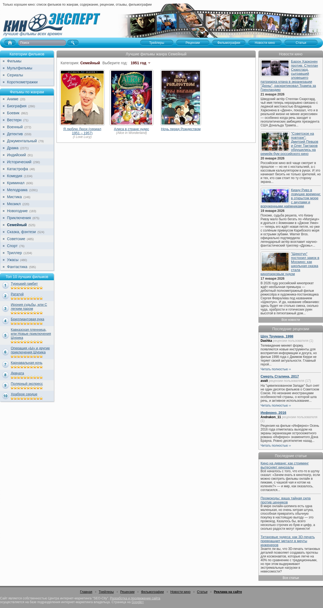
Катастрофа (17, 169)
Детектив (15, 134)
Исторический (19, 162)
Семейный (17, 225)
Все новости (291, 320)
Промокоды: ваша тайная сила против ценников (286, 500)
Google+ (138, 602)
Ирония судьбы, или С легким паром (29, 307)
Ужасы (13, 260)
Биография (16, 106)
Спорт (12, 246)
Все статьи (291, 578)
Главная (86, 592)
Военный (15, 127)
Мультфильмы (19, 68)
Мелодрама (17, 190)
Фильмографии (152, 592)
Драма (12, 148)
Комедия (14, 176)
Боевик (13, 113)
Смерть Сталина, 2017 (280, 376)
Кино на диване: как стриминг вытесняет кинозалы (285, 465)
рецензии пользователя (290, 341)
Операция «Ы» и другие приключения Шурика (30, 350)
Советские (16, 239)
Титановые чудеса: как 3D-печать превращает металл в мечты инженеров (288, 541)
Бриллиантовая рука (27, 319)
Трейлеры (106, 592)
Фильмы (14, 61)
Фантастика (17, 267)
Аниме (12, 99)
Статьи (202, 592)
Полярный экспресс (27, 384)
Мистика (14, 197)
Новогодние (17, 211)
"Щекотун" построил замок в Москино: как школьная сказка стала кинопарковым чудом (290, 264)
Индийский (16, 155)
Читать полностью (274, 369)
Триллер (14, 253)
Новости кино (180, 592)
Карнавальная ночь (27, 363)
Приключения (19, 218)
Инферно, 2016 (273, 413)
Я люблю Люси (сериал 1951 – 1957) (82, 131)
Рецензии (127, 592)
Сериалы (15, 75)
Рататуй (17, 294)
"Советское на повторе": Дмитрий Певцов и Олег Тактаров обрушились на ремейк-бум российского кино (289, 143)
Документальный (22, 141)
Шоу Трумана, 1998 (277, 336)
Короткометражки (22, 82)
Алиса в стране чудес (131, 129)
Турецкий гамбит (24, 284)
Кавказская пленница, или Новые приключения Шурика (31, 334)
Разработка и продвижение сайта (135, 598)
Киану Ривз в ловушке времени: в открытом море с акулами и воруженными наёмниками (291, 198)
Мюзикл (14, 204)
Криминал (15, 183)
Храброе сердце (24, 394)
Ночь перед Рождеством (181, 129)
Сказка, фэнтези (21, 232)
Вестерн (14, 120)
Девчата (17, 373)
